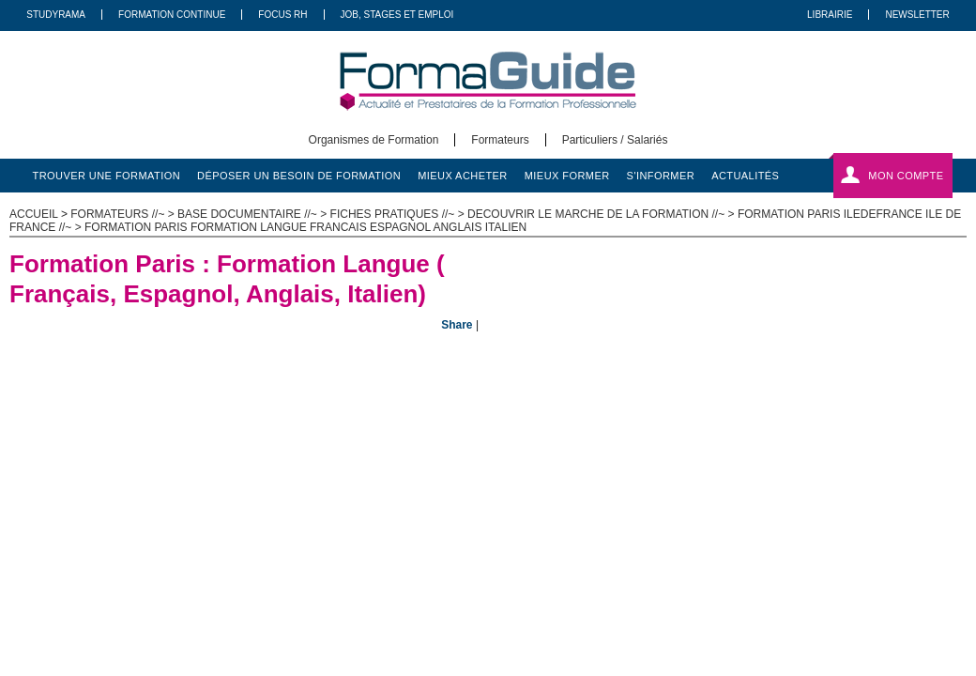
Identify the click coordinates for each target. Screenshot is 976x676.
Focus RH (282, 14)
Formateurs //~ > (123, 214)
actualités (745, 175)
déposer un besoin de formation (299, 175)
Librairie (829, 14)
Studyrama (55, 14)
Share (456, 324)
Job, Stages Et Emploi (397, 14)
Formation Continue (171, 14)
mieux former (567, 175)
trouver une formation (107, 175)
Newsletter (917, 14)
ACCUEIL (33, 214)
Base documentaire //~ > (253, 214)
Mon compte (905, 175)
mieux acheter (463, 175)
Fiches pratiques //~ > (398, 214)
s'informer (661, 175)
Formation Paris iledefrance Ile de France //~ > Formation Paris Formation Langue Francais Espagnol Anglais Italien (485, 220)
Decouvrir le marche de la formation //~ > (602, 214)
